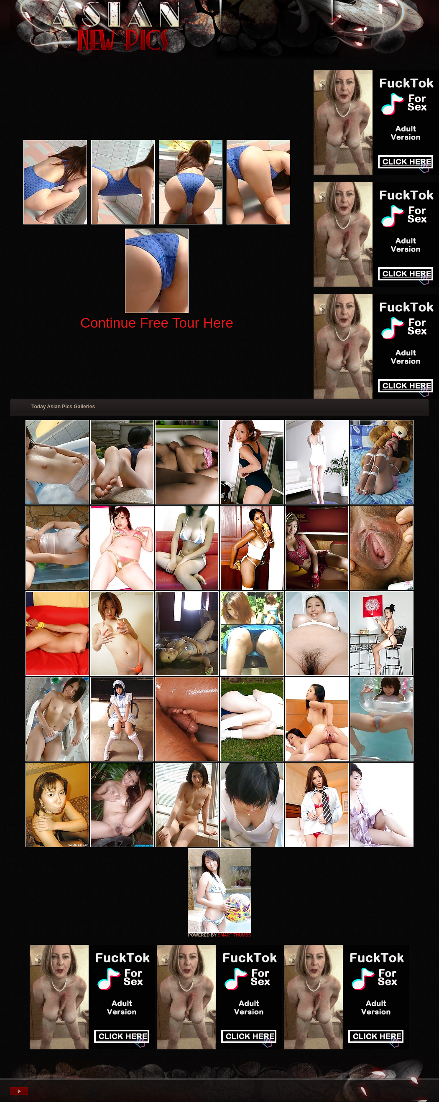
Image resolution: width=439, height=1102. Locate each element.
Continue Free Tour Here (156, 323)
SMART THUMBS (234, 935)
